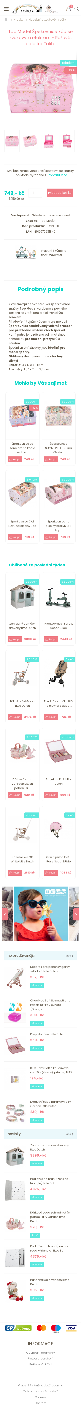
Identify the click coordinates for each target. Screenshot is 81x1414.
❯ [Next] (76, 914)
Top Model (46, 221)
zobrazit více (57, 175)
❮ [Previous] (5, 914)
